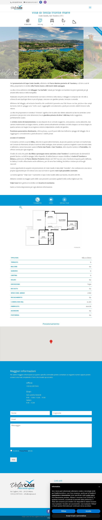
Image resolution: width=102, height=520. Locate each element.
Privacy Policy (23, 451)
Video (51, 199)
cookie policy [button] (90, 495)
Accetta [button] (88, 511)
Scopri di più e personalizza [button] (76, 516)
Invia (13, 460)
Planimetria (37, 199)
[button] (99, 486)
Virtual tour (64, 199)
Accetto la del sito (23, 451)
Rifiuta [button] (63, 511)
